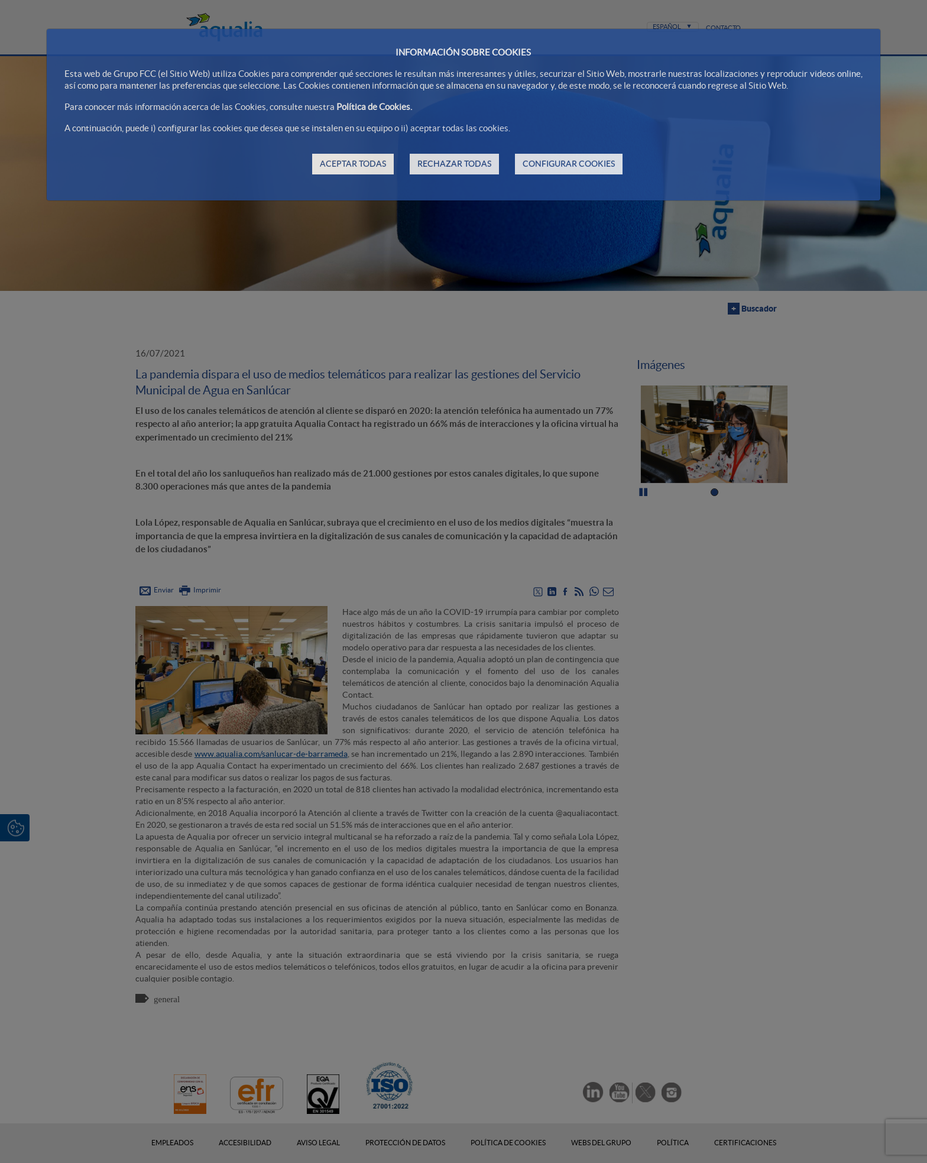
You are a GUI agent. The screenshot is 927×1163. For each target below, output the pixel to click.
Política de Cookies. (374, 107)
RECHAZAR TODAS (454, 164)
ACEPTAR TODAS (353, 164)
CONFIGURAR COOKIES (569, 164)
